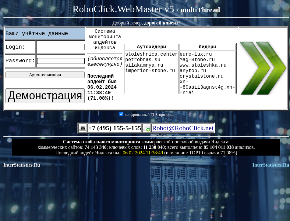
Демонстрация (45, 95)
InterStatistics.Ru (271, 165)
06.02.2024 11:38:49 (143, 152)
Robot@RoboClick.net (183, 128)
